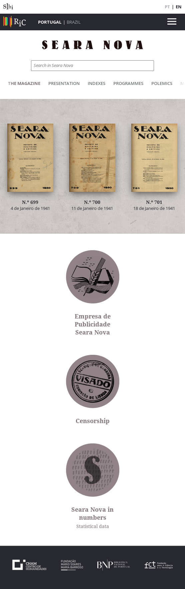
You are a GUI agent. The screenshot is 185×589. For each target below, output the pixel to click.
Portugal (49, 22)
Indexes (96, 83)
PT (167, 7)
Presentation (64, 83)
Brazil (74, 22)
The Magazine (24, 83)
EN (179, 7)
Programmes (128, 83)
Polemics (161, 83)
